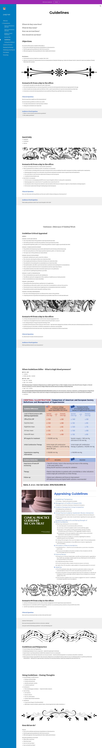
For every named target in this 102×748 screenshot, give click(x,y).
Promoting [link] (5, 55)
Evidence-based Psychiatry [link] (8, 34)
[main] (59, 12)
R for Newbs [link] (6, 52)
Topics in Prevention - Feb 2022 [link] (9, 30)
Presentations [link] (6, 23)
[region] (51, 2)
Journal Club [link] (7, 37)
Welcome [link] (5, 20)
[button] (100, 6)
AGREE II (24, 236)
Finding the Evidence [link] (9, 42)
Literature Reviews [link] (7, 44)
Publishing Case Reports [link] (9, 49)
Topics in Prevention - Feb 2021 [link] (9, 26)
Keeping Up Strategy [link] (8, 47)
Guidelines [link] (7, 39)
